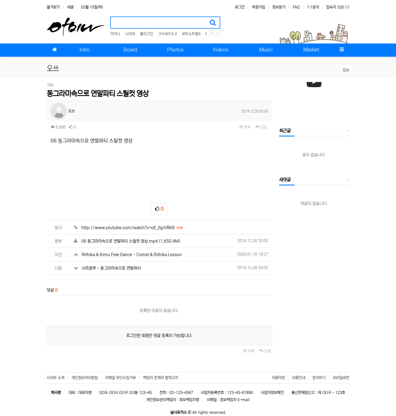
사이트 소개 (55, 378)
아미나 (115, 34)
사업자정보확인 (272, 392)
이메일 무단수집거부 (120, 378)
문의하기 (319, 378)
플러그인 (146, 34)
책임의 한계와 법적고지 (160, 378)
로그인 (240, 7)
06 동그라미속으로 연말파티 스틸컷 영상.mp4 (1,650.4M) (130, 241)
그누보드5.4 (167, 34)
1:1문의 (313, 7)
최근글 (285, 130)
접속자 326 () (337, 7)
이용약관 (278, 378)
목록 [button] (245, 127)
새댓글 (285, 179)
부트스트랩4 (191, 34)
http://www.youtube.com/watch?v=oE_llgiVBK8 (132, 227)
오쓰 (346, 70)
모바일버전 (341, 378)
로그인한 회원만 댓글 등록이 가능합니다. (159, 335)
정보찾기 (278, 7)
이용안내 (298, 378)
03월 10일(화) (92, 7)
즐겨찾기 (53, 7)
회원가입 (258, 7)
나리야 (130, 34)
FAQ (296, 7)
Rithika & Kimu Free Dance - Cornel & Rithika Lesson (132, 254)
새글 (70, 7)
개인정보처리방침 (85, 378)
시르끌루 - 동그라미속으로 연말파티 (111, 268)
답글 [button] (261, 127)
